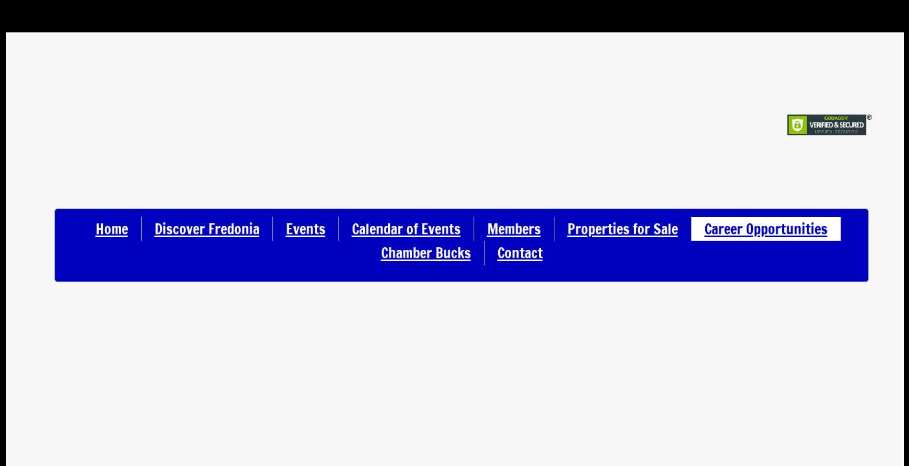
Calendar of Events (406, 229)
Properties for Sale (622, 229)
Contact (520, 253)
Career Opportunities (766, 229)
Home (112, 229)
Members (514, 229)
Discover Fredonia (207, 229)
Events (305, 229)
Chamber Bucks (426, 253)
